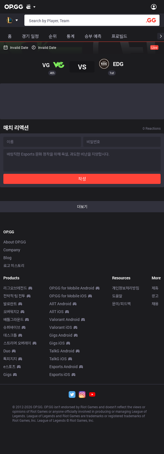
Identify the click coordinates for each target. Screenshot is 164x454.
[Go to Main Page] (13, 6)
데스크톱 (10, 335)
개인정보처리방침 (125, 288)
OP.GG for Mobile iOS (68, 295)
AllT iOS (56, 311)
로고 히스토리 (13, 265)
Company (11, 249)
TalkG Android (61, 350)
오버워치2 (11, 311)
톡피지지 (10, 358)
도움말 (117, 295)
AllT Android (60, 303)
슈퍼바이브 (11, 327)
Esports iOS (59, 374)
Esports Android (63, 366)
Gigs (7, 374)
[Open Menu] (154, 6)
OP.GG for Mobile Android (71, 288)
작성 (82, 179)
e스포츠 (9, 366)
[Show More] (31, 6)
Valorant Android (64, 319)
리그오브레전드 (15, 288)
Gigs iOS (57, 343)
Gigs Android (60, 335)
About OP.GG (14, 242)
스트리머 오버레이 (17, 343)
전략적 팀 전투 (14, 295)
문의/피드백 (121, 303)
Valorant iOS (60, 327)
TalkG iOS (58, 358)
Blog (7, 257)
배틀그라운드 (13, 319)
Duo (6, 350)
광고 (155, 295)
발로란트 (10, 303)
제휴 (155, 288)
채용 (155, 303)
